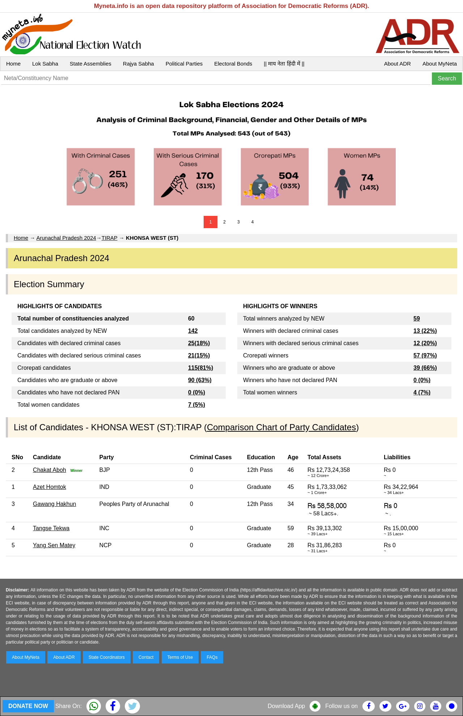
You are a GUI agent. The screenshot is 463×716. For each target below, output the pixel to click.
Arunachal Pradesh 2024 (66, 238)
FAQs (212, 657)
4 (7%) (421, 392)
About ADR (397, 63)
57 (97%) (425, 355)
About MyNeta (439, 63)
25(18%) (199, 343)
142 (193, 331)
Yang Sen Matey (54, 545)
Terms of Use (180, 657)
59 (416, 318)
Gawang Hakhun (54, 504)
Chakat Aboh (49, 470)
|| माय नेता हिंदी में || (284, 63)
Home (13, 63)
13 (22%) (425, 331)
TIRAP (110, 238)
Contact (146, 657)
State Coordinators (107, 657)
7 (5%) (196, 405)
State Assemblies (90, 63)
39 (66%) (425, 368)
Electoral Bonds (233, 63)
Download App (286, 706)
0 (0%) (196, 392)
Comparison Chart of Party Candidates (281, 427)
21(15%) (199, 355)
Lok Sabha (45, 63)
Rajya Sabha (138, 63)
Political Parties (184, 63)
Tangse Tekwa (51, 528)
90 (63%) (200, 380)
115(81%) (200, 368)
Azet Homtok (49, 487)
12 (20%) (425, 343)
